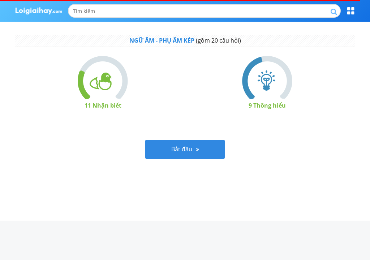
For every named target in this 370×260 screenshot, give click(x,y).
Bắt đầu (185, 149)
